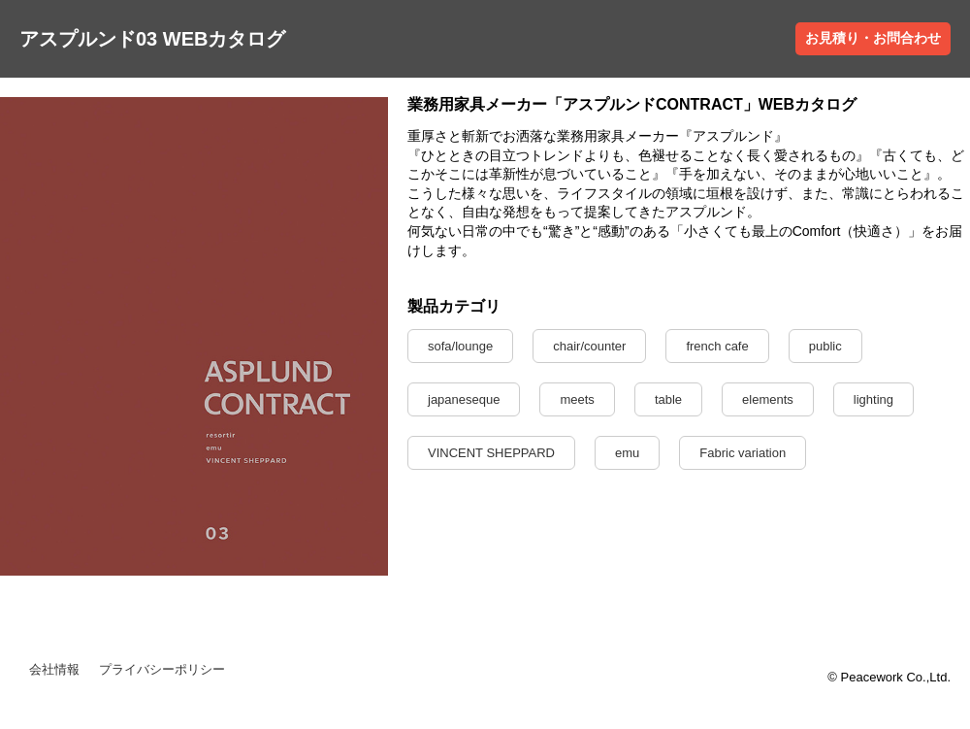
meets (577, 399)
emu (627, 453)
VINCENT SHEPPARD (491, 453)
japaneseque (464, 399)
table (668, 399)
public (825, 346)
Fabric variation (742, 453)
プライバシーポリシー (162, 669)
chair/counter (589, 346)
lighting (873, 399)
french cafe (717, 346)
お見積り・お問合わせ (873, 38)
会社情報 (54, 669)
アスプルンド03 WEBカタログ (152, 39)
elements (767, 399)
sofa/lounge (460, 346)
